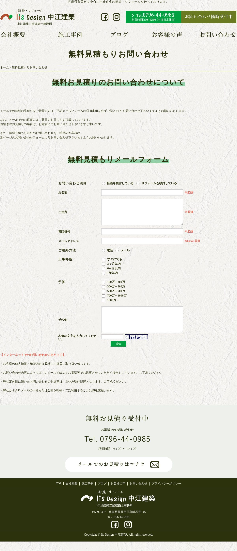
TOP (58, 492)
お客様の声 (118, 493)
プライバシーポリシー (166, 493)
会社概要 (71, 493)
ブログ (102, 493)
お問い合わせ (138, 493)
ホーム (4, 67)
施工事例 (87, 493)
